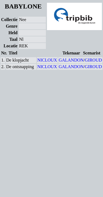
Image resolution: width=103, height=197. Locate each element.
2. (3, 66)
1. (3, 60)
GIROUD (93, 60)
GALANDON (71, 60)
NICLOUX (47, 60)
